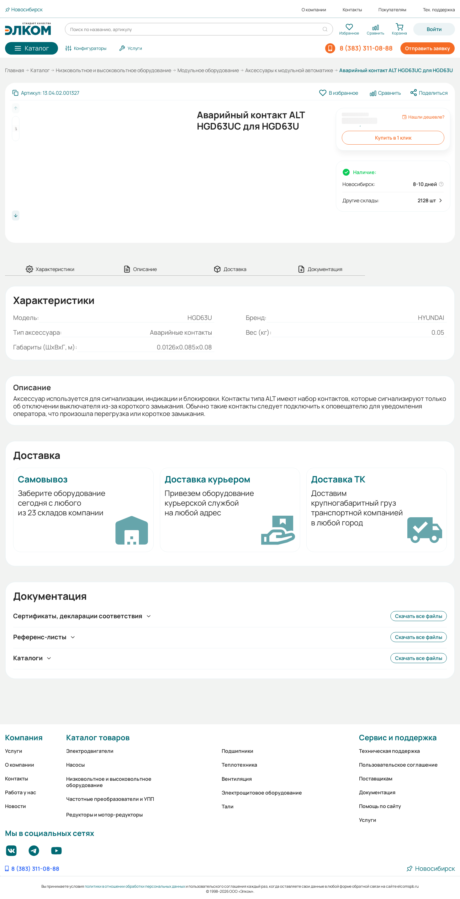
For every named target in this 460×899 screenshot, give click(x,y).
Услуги (13, 751)
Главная (14, 70)
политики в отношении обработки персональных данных (135, 886)
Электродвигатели (90, 751)
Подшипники (237, 751)
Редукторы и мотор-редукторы (104, 814)
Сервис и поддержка (398, 737)
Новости (15, 806)
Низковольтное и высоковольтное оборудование (113, 70)
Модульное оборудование (208, 70)
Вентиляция (237, 779)
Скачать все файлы (418, 616)
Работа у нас (20, 792)
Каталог (40, 70)
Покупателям (392, 9)
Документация (377, 792)
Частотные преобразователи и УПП (110, 799)
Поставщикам (375, 778)
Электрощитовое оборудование (262, 793)
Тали (228, 806)
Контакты (352, 9)
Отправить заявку (427, 48)
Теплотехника (239, 765)
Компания (24, 737)
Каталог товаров (98, 737)
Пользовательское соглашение (398, 765)
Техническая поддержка (389, 751)
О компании (314, 9)
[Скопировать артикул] (45, 93)
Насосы (75, 765)
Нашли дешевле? (423, 117)
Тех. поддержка (439, 9)
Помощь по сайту (380, 806)
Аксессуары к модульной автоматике (289, 70)
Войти (434, 29)
